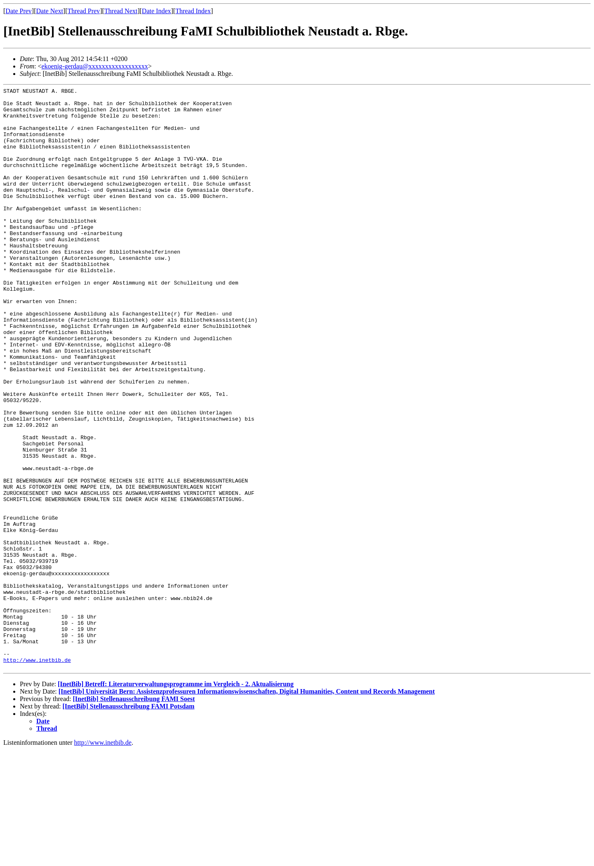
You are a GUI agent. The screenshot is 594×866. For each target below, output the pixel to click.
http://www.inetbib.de (37, 775)
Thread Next (120, 10)
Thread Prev (83, 10)
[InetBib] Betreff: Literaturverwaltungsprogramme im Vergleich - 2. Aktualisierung (176, 800)
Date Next (49, 10)
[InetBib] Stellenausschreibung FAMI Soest (134, 815)
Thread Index (193, 10)
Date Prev (18, 10)
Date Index (156, 10)
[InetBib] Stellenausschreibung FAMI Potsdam (129, 822)
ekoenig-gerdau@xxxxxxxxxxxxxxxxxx (94, 66)
